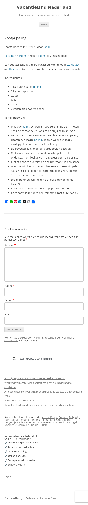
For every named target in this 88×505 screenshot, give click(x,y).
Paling (23, 56)
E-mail (9, 300)
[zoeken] (43, 359)
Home (8, 337)
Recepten (10, 56)
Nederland (30, 422)
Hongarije (10, 422)
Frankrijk (50, 420)
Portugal (72, 422)
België (54, 417)
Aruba (46, 417)
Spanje (34, 425)
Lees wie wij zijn (16, 464)
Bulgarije (74, 417)
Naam (9, 286)
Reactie (10, 245)
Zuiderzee (73, 64)
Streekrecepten (23, 337)
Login (7, 477)
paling (42, 56)
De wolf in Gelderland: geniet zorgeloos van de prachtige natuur (39, 405)
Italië (20, 422)
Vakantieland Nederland (44, 7)
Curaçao (9, 420)
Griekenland (63, 420)
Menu (44, 24)
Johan (47, 47)
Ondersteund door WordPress (41, 498)
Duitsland (38, 420)
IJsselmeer (15, 69)
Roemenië (10, 425)
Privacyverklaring (13, 498)
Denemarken (23, 420)
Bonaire (63, 417)
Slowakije (23, 425)
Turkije (43, 425)
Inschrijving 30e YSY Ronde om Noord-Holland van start (34, 378)
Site (6, 314)
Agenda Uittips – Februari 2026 (21, 400)
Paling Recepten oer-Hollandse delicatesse (39, 339)
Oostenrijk (59, 422)
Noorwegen (45, 422)
